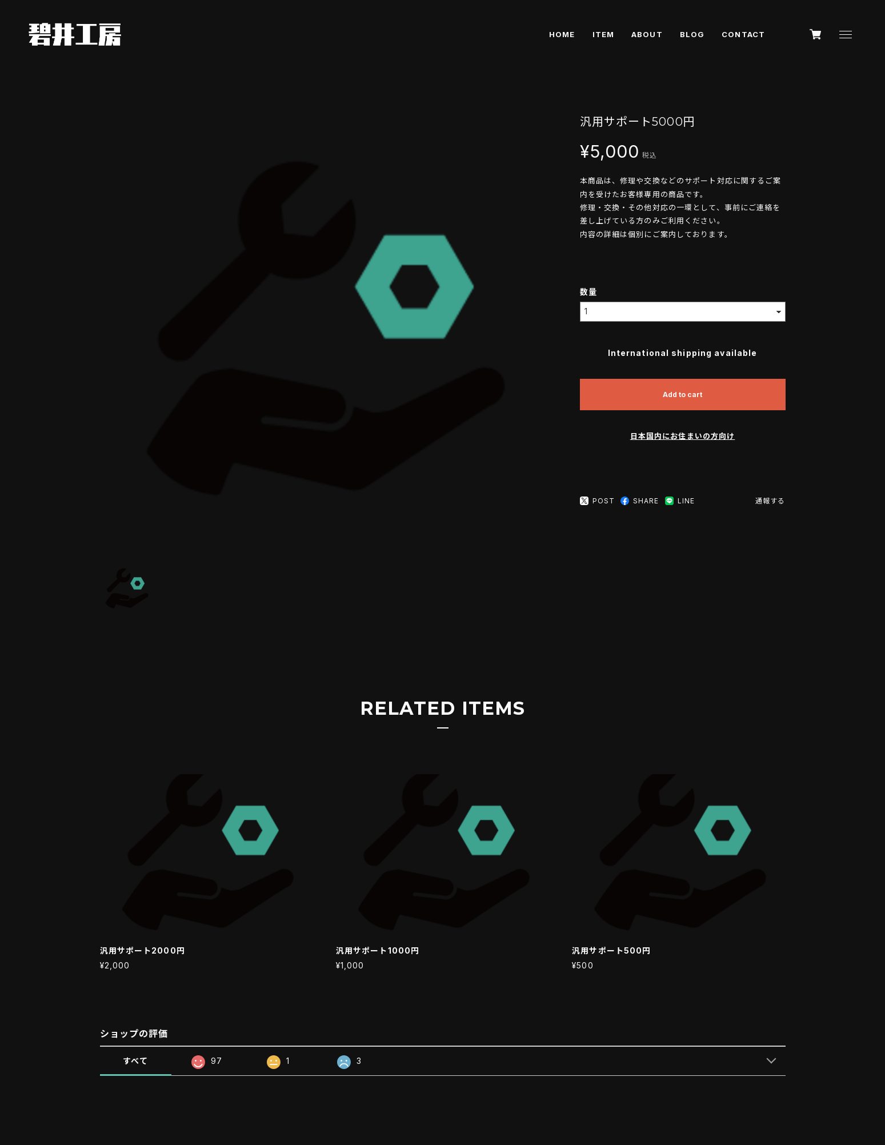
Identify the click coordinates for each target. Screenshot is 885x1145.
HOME (562, 34)
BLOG (692, 34)
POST (597, 501)
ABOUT (647, 34)
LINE (680, 501)
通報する (770, 501)
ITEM (603, 34)
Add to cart (682, 394)
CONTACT (743, 34)
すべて (135, 1061)
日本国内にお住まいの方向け (682, 436)
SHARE (639, 501)
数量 (588, 292)
